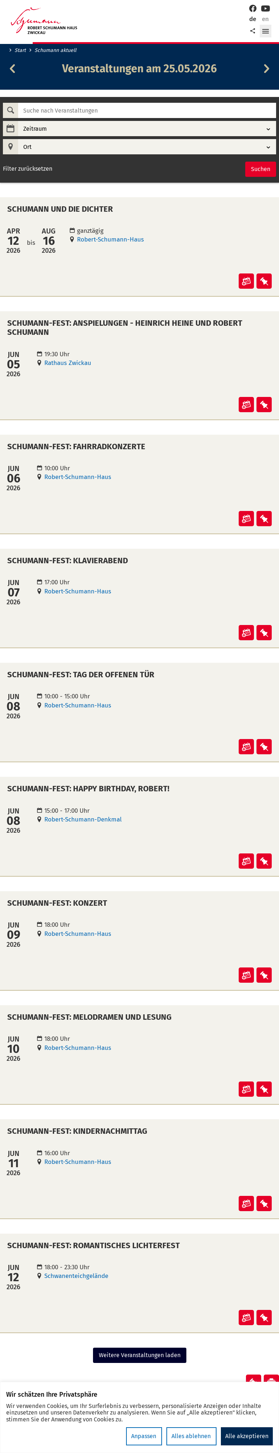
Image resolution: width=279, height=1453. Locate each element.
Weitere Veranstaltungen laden (140, 1355)
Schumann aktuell (55, 50)
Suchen (260, 169)
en (265, 19)
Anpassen (145, 1436)
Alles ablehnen (191, 1436)
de (252, 19)
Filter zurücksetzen (27, 169)
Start (20, 50)
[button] (265, 31)
